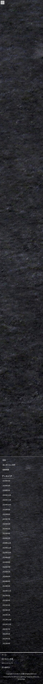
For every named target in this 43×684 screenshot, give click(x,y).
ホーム (4, 655)
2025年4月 (6, 533)
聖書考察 (6, 470)
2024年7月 (6, 567)
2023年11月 (7, 591)
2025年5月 (6, 528)
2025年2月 (6, 538)
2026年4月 (6, 481)
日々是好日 (6, 667)
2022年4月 (6, 643)
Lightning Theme (25, 677)
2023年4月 (6, 600)
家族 (4, 460)
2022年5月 (6, 639)
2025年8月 (6, 514)
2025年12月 (7, 495)
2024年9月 (6, 557)
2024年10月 (7, 552)
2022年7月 (6, 629)
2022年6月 (6, 634)
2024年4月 (6, 581)
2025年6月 (6, 524)
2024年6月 (6, 572)
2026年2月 (6, 490)
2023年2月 (6, 610)
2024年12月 (7, 543)
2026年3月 (6, 485)
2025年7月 (6, 519)
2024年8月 (6, 562)
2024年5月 (6, 576)
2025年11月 (7, 500)
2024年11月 (7, 548)
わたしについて (7, 663)
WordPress (14, 677)
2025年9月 (6, 509)
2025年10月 (7, 505)
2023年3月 (6, 605)
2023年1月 (6, 615)
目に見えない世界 (9, 465)
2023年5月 (6, 595)
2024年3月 (6, 586)
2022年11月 (7, 624)
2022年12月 (7, 619)
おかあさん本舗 (7, 659)
